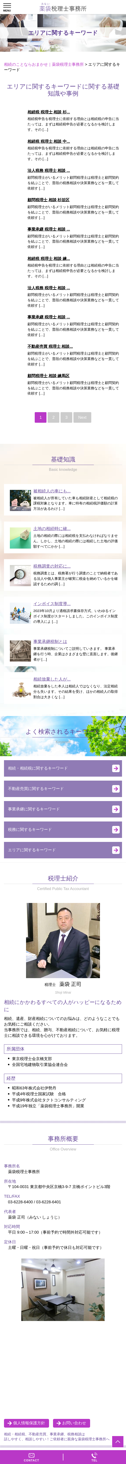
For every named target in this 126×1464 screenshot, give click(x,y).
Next (82, 417)
